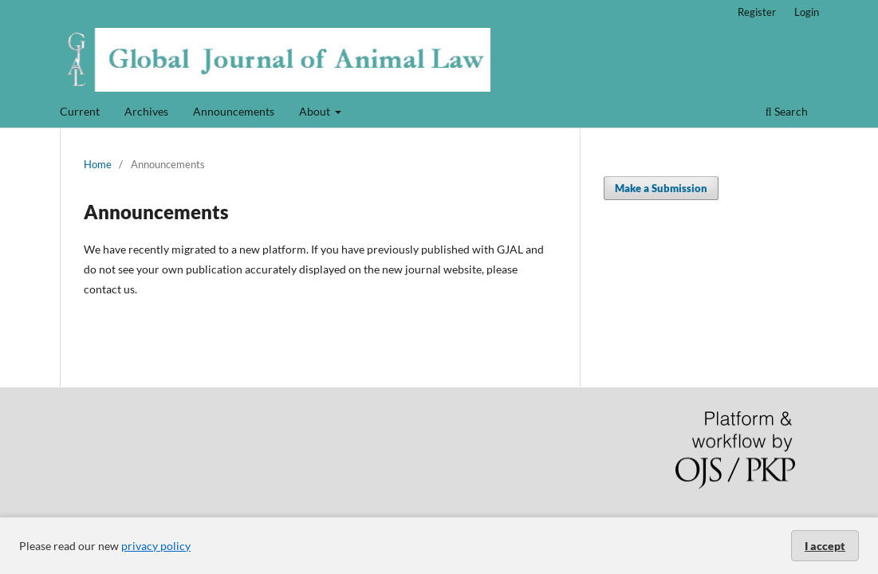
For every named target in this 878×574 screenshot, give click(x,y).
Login (806, 12)
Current (80, 111)
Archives (146, 111)
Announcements (233, 111)
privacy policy (156, 545)
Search (787, 111)
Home (98, 164)
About (316, 111)
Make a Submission (661, 188)
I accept (825, 545)
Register (757, 12)
